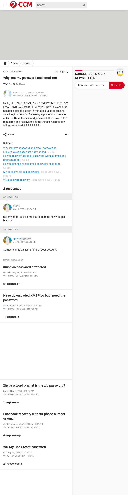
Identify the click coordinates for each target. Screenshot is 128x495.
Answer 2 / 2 (10, 229)
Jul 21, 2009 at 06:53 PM (24, 242)
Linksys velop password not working (24, 151)
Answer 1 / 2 (10, 196)
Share (10, 134)
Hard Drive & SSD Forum (46, 179)
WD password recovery (16, 179)
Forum (14, 63)
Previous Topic (13, 71)
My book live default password (21, 171)
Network (26, 63)
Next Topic (59, 71)
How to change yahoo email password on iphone (31, 163)
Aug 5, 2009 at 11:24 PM (36, 95)
